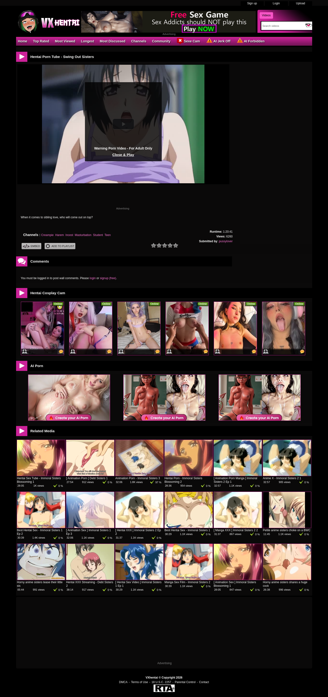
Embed (31, 246)
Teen (107, 235)
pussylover (226, 241)
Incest (69, 235)
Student (98, 235)
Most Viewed (65, 41)
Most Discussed (112, 41)
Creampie (47, 235)
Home (22, 41)
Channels (138, 41)
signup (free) (108, 278)
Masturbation (83, 235)
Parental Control (185, 682)
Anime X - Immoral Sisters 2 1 (282, 478)
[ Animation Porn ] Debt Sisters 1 (87, 478)
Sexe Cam (188, 41)
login (93, 278)
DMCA (123, 682)
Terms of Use (139, 682)
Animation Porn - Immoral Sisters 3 (137, 478)
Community (161, 41)
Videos (266, 15)
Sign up (252, 3)
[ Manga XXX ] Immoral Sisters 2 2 (236, 530)
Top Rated (41, 41)
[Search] (282, 26)
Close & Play (123, 155)
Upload (300, 3)
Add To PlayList (60, 246)
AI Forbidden (250, 41)
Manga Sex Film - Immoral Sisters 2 (187, 582)
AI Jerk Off (218, 41)
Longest (87, 41)
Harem (59, 235)
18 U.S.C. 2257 (161, 682)
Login (276, 3)
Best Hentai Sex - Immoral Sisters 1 (187, 530)
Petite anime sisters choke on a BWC (286, 530)
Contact (204, 682)
